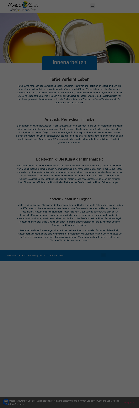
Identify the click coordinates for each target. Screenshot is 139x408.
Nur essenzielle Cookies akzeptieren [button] (70, 60)
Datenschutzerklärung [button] (70, 75)
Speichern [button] (96, 52)
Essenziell (79, 9)
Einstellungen (29, 45)
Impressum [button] (83, 75)
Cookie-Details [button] (57, 75)
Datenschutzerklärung (27, 43)
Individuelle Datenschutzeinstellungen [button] (70, 68)
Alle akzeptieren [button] (43, 52)
